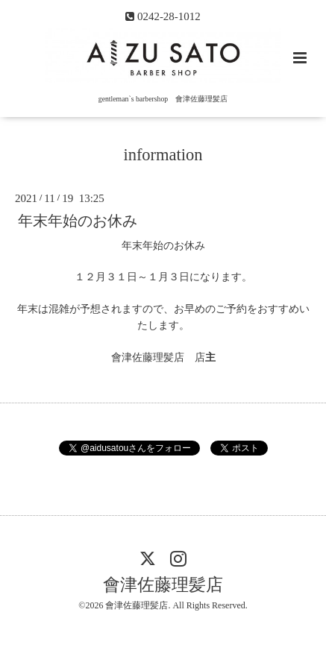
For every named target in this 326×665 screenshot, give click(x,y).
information (162, 154)
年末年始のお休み (77, 220)
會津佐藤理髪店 (163, 585)
